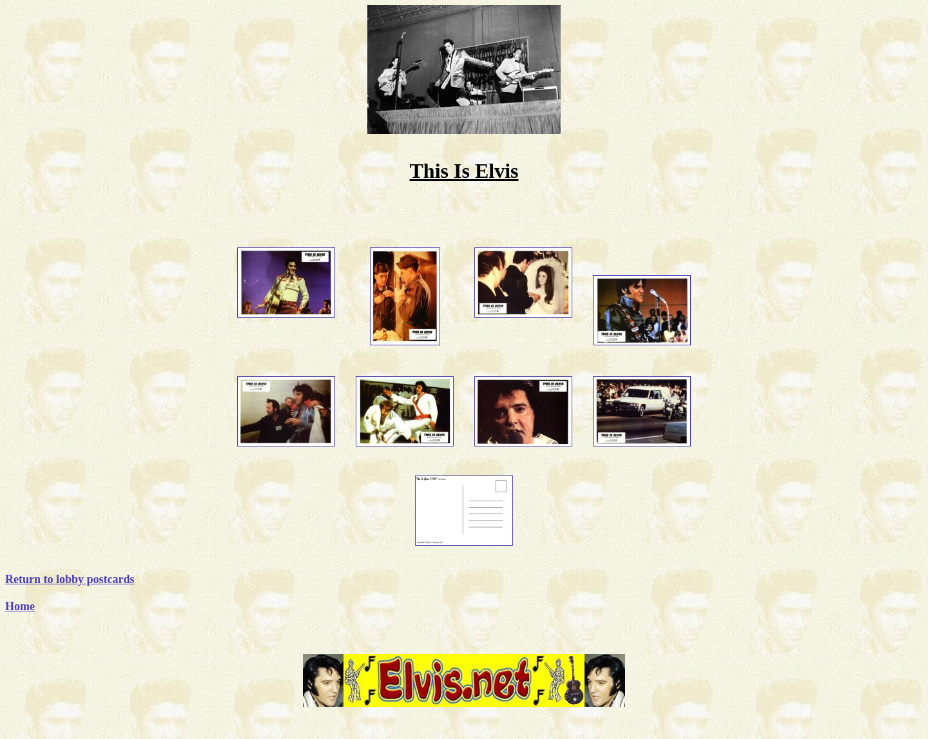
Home (20, 606)
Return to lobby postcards (70, 579)
